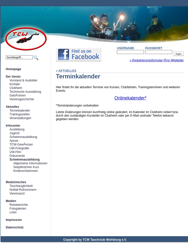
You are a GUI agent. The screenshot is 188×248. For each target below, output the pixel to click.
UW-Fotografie (19, 148)
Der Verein (13, 76)
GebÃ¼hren (18, 95)
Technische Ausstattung (25, 91)
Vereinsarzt (17, 193)
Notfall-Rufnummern (23, 189)
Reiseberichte (19, 205)
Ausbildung (17, 129)
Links (13, 212)
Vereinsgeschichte (22, 99)
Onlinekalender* (130, 98)
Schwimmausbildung (23, 137)
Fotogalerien (18, 208)
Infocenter (13, 125)
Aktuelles (12, 107)
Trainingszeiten (20, 114)
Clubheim (16, 88)
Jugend (14, 133)
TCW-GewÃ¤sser (21, 144)
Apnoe (14, 140)
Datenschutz (15, 227)
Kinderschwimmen (25, 171)
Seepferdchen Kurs (26, 167)
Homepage (13, 69)
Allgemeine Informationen (30, 163)
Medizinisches (16, 182)
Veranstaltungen (20, 118)
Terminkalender (20, 110)
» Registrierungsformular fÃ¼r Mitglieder (157, 60)
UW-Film (15, 152)
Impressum (14, 220)
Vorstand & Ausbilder (23, 80)
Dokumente (17, 156)
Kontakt (15, 84)
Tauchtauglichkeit (21, 186)
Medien (11, 201)
